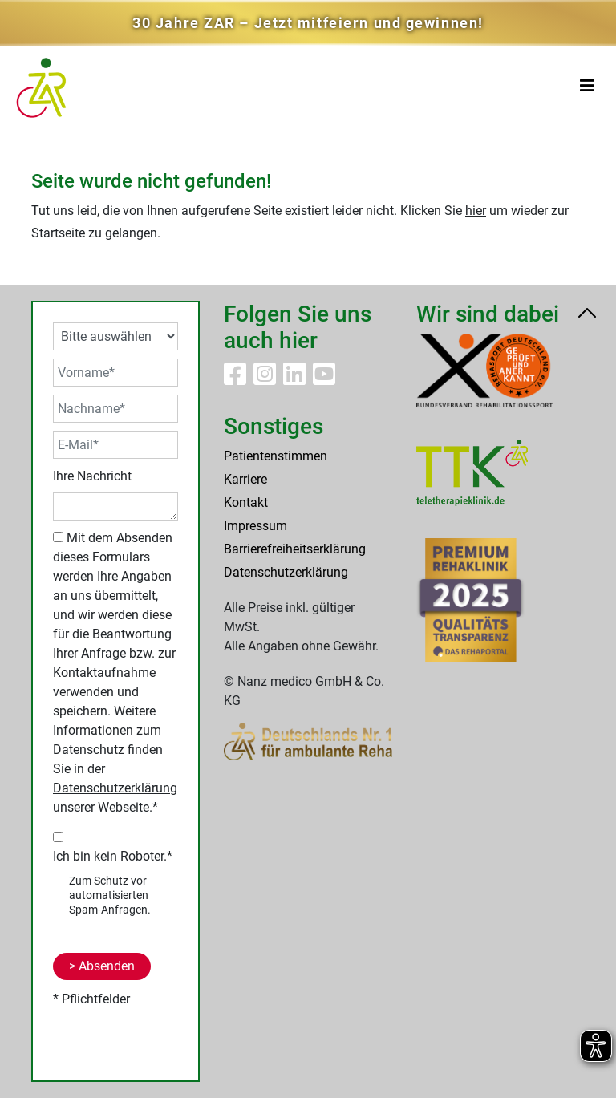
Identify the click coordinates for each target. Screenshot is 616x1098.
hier (475, 210)
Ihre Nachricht (92, 476)
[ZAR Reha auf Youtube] (324, 379)
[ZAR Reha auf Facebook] (236, 379)
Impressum (255, 525)
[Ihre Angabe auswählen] (115, 336)
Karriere (245, 479)
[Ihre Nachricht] (115, 506)
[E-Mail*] (115, 445)
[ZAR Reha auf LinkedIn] (296, 379)
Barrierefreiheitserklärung (295, 549)
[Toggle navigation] (587, 86)
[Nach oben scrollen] (587, 315)
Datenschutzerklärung (115, 788)
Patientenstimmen (275, 456)
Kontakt (246, 502)
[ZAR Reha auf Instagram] (266, 379)
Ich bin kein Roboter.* (112, 856)
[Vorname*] (115, 373)
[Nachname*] (115, 409)
